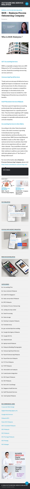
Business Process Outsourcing (11, 306)
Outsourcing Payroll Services (11, 351)
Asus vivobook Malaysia (10, 291)
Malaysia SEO (5, 418)
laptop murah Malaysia (9, 343)
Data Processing (7, 313)
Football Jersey (7, 324)
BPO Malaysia (7, 302)
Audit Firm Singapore (9, 294)
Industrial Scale (7, 339)
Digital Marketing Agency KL (10, 410)
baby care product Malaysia (11, 298)
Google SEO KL (7, 336)
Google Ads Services (7, 414)
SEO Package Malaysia (8, 437)
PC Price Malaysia (8, 362)
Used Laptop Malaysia (9, 396)
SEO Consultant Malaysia (8, 425)
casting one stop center (9, 309)
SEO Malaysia (7, 381)
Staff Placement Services (10, 392)
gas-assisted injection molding (11, 328)
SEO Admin (6, 170)
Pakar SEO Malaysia (7, 422)
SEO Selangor (5, 444)
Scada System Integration (10, 373)
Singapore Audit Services (10, 388)
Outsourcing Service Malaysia (12, 4)
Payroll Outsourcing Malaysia (12, 10)
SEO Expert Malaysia (9, 377)
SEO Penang (5, 440)
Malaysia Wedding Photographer (12, 347)
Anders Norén (10, 486)
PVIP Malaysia (7, 366)
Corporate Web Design (8, 407)
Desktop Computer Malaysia (11, 321)
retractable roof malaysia (10, 369)
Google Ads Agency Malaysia (11, 332)
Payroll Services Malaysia (10, 358)
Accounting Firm (8, 287)
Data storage (7, 317)
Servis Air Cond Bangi (9, 384)
